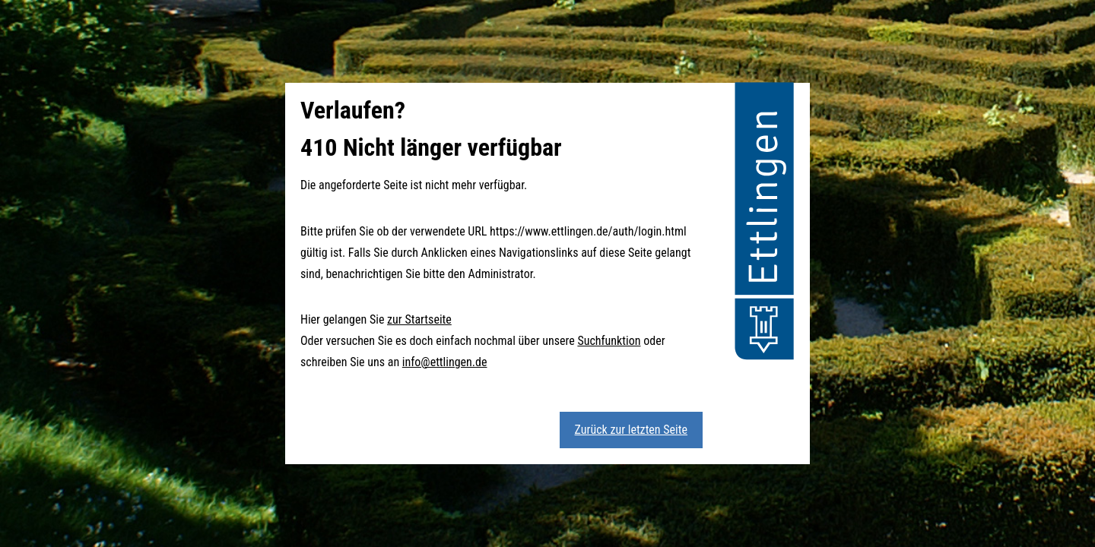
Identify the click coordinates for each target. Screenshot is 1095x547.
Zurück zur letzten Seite (631, 429)
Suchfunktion (608, 341)
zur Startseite (419, 319)
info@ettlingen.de (444, 362)
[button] (764, 223)
